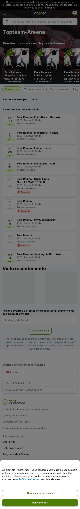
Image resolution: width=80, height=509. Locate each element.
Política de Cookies (29, 479)
